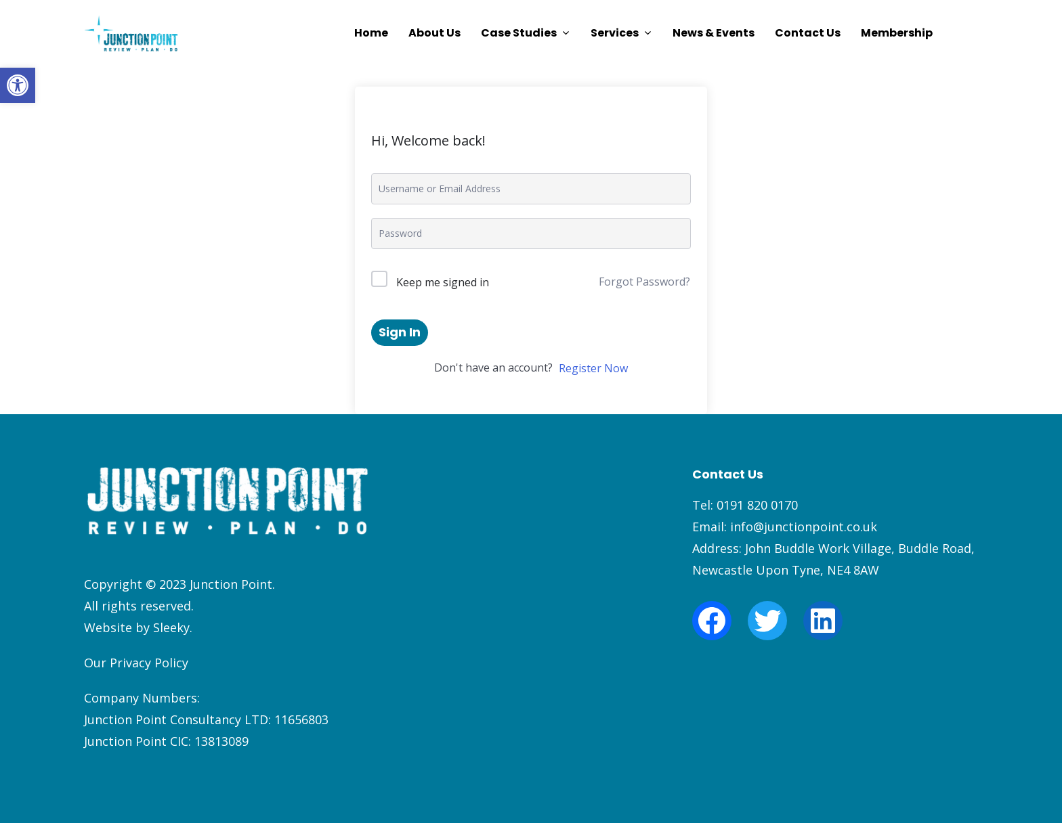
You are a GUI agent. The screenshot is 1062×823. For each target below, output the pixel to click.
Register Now (593, 368)
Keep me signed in (442, 282)
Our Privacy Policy (136, 662)
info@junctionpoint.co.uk (803, 526)
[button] (17, 85)
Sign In (400, 332)
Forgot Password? (644, 281)
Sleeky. (172, 627)
